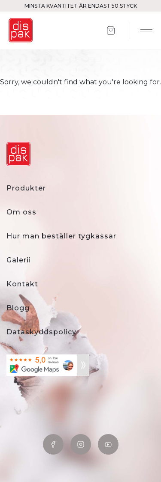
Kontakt (22, 284)
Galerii (18, 260)
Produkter (26, 188)
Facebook (53, 444)
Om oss (21, 212)
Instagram (80, 444)
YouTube (108, 444)
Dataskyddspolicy (41, 332)
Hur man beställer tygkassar (61, 236)
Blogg (18, 308)
